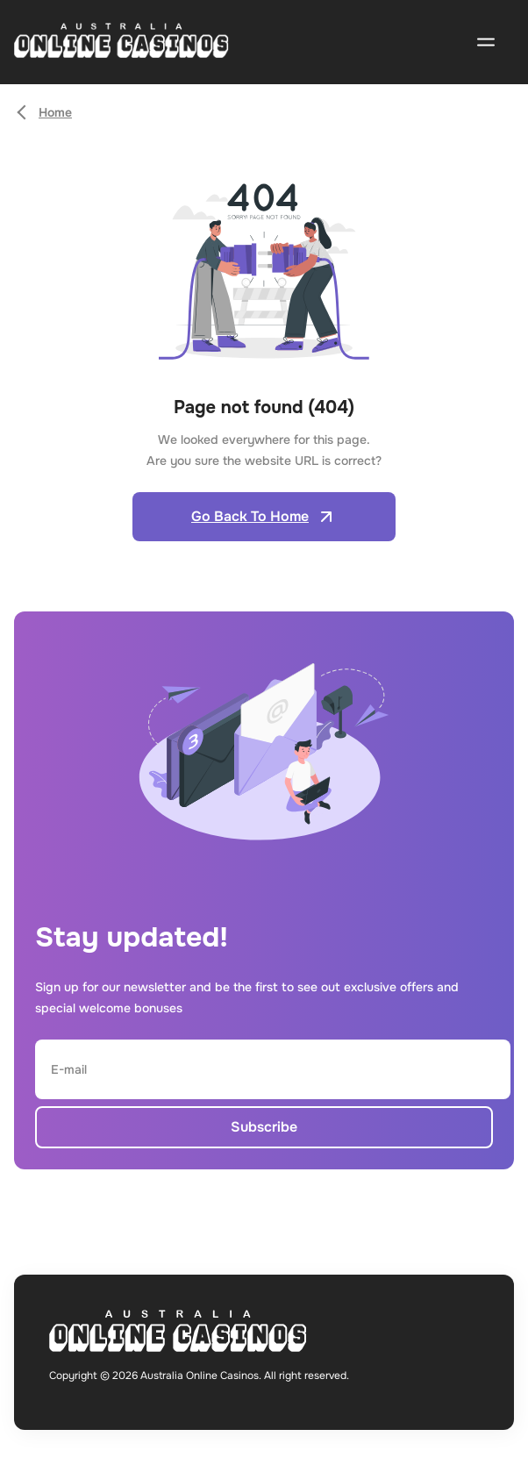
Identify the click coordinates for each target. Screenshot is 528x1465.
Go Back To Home (264, 516)
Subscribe (264, 1127)
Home (55, 112)
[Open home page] (121, 42)
